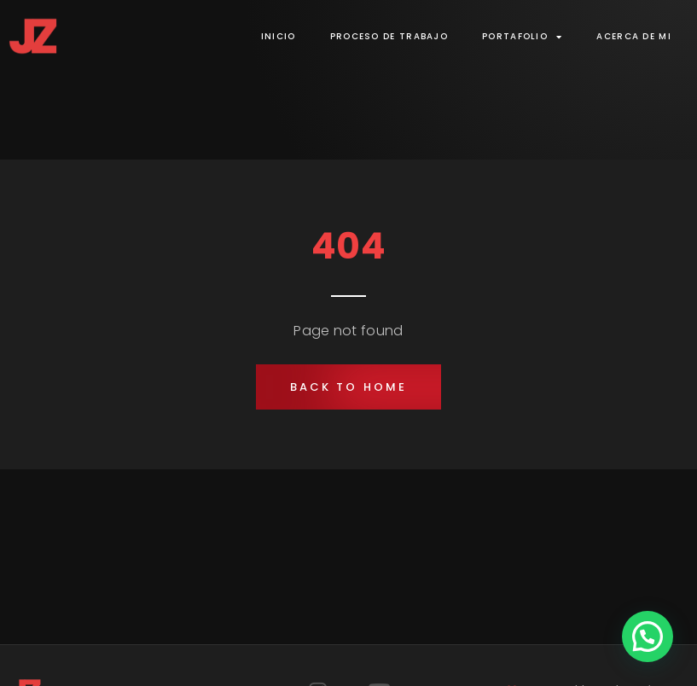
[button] (348, 387)
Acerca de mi (633, 36)
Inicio (278, 36)
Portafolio (522, 36)
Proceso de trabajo (389, 36)
